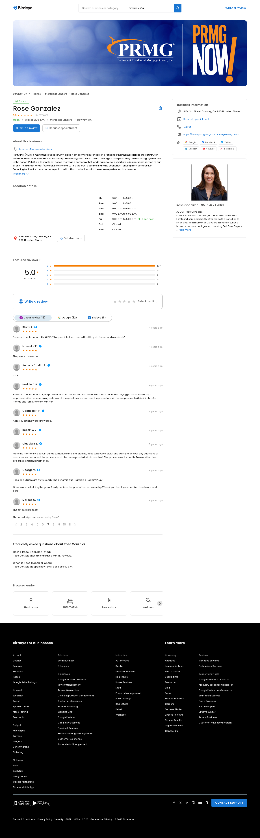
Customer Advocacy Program (215, 722)
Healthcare (122, 676)
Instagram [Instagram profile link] (227, 148)
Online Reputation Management (76, 695)
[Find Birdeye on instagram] (193, 802)
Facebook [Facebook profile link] (208, 142)
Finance (36, 94)
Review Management (69, 684)
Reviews (17, 665)
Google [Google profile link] (190, 142)
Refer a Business (208, 716)
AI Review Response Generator (216, 684)
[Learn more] (209, 182)
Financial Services (125, 671)
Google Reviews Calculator (214, 679)
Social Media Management (72, 743)
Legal (118, 687)
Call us (187, 127)
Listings (17, 660)
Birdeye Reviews (174, 714)
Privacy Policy (45, 819)
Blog (167, 687)
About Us (170, 660)
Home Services (124, 681)
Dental (119, 665)
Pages (16, 676)
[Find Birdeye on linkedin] (186, 802)
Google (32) (66, 317)
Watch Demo (172, 671)
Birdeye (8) (95, 317)
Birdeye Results (173, 719)
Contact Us (171, 730)
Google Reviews (66, 716)
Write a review (235, 8)
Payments (19, 716)
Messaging (19, 730)
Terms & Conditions (24, 819)
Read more (21, 173)
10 (64, 524)
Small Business (66, 660)
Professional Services (210, 665)
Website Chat (65, 711)
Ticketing (18, 751)
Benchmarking (21, 746)
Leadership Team (174, 665)
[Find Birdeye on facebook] (174, 802)
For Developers (207, 706)
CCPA (85, 819)
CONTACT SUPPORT (229, 802)
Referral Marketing (68, 706)
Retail (119, 709)
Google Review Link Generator (215, 689)
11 (70, 524)
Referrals (18, 671)
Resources (171, 681)
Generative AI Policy (101, 819)
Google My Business (69, 722)
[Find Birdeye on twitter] (180, 802)
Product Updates (174, 698)
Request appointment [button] (196, 119)
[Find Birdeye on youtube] (200, 802)
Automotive (122, 660)
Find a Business (207, 700)
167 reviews (41, 115)
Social (16, 700)
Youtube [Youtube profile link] (208, 148)
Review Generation (68, 689)
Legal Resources (174, 725)
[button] (15, 524)
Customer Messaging (70, 700)
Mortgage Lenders (56, 94)
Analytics (18, 770)
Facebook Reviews (68, 727)
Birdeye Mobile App (23, 786)
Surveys (17, 735)
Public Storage (123, 698)
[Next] (159, 603)
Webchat (18, 695)
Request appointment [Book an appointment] (61, 128)
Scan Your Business (209, 695)
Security (58, 819)
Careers (169, 703)
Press (168, 692)
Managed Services (209, 660)
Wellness (121, 714)
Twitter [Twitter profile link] (226, 142)
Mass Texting (20, 711)
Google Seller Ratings (25, 681)
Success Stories (174, 709)
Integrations (20, 776)
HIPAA (77, 819)
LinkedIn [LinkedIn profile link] (191, 148)
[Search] (177, 8)
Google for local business (72, 679)
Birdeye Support (207, 711)
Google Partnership (23, 781)
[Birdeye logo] (23, 8)
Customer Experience (70, 738)
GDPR (69, 819)
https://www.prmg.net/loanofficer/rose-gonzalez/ (212, 134)
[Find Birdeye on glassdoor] (207, 802)
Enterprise (63, 665)
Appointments (21, 706)
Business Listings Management (75, 733)
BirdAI (16, 765)
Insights (17, 741)
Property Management (128, 692)
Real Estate (122, 703)
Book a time (171, 676)
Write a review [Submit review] (26, 128)
